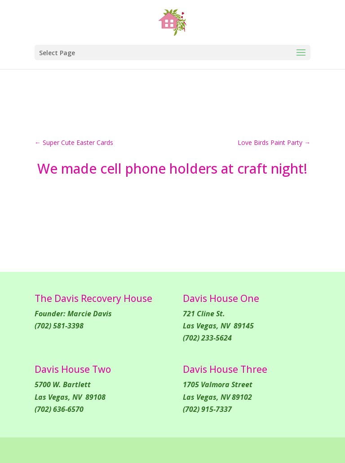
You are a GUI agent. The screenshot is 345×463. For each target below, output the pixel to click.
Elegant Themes (150, 450)
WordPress (248, 450)
